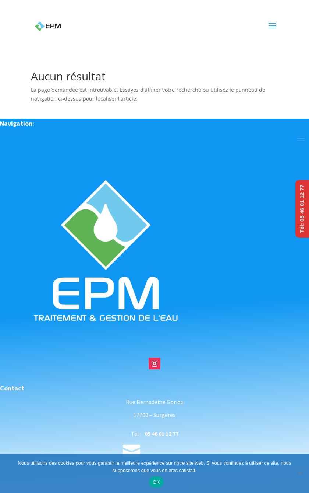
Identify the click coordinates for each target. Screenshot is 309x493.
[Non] (299, 473)
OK (156, 482)
